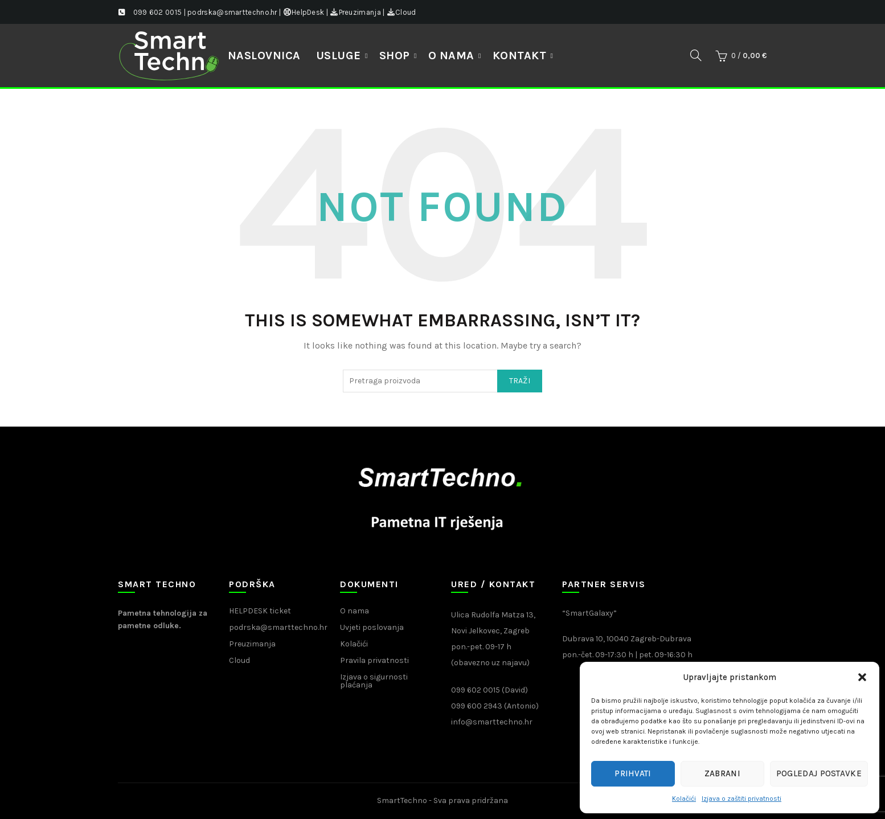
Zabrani (722, 773)
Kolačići (684, 798)
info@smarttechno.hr (491, 722)
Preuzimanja (355, 12)
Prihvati (632, 773)
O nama (451, 55)
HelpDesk (304, 12)
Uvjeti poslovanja (372, 627)
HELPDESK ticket (260, 611)
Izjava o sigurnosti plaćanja (374, 681)
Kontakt (520, 55)
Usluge (338, 55)
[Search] (696, 55)
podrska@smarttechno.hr (278, 627)
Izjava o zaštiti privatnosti (741, 798)
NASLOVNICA (264, 55)
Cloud (401, 12)
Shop (394, 55)
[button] (862, 677)
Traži (520, 381)
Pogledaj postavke (819, 773)
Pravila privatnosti (374, 660)
